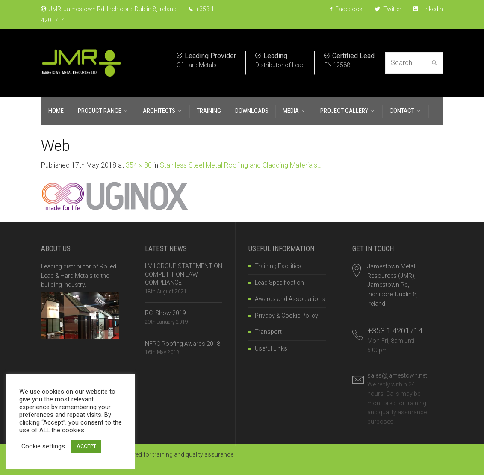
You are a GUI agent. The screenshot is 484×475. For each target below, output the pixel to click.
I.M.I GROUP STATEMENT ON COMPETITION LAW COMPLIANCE (183, 274)
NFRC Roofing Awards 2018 (182, 343)
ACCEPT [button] (86, 446)
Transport (268, 331)
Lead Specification (279, 282)
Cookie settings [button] (43, 446)
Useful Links (271, 348)
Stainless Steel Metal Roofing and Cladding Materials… (241, 165)
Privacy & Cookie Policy (286, 315)
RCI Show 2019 (165, 313)
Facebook (346, 9)
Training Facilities (278, 266)
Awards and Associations (290, 298)
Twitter (388, 9)
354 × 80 (139, 165)
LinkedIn (428, 9)
